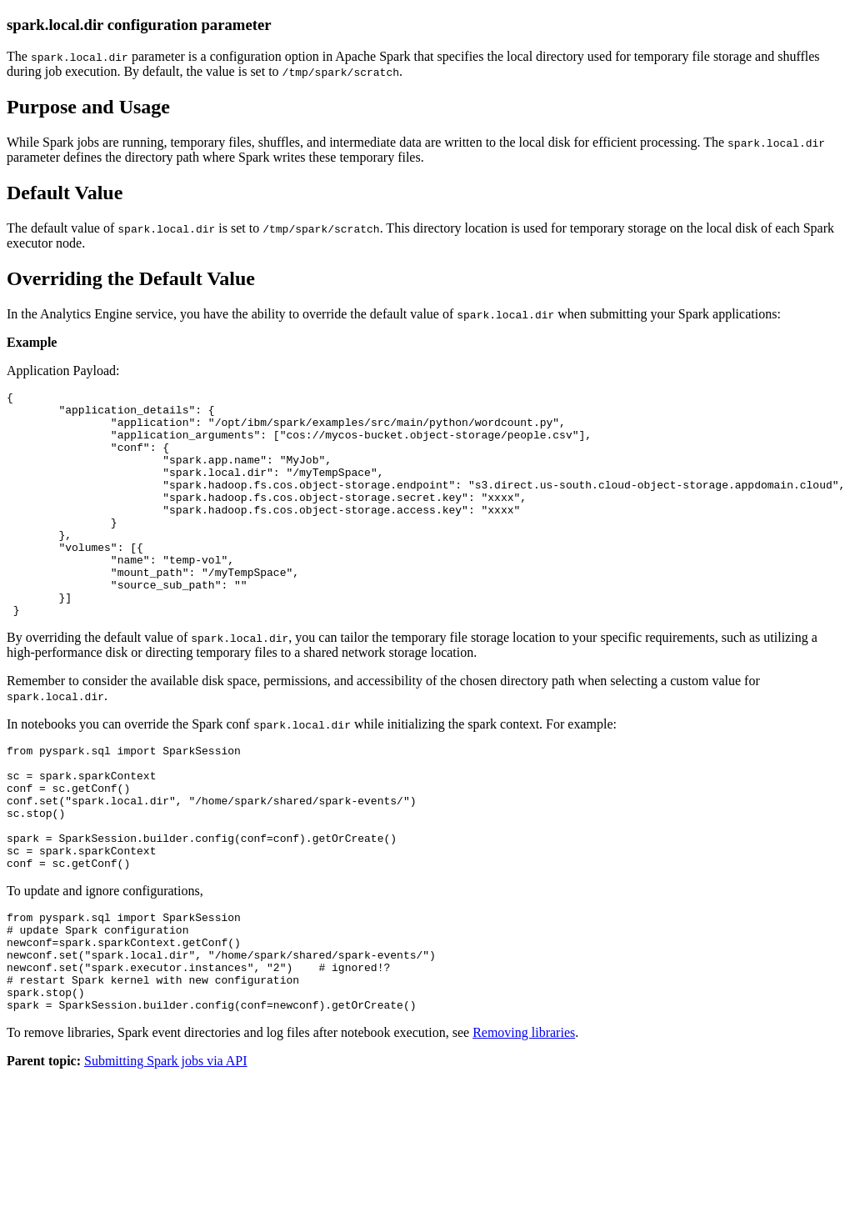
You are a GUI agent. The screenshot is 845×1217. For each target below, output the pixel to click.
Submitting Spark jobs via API (166, 1151)
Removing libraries (523, 1122)
